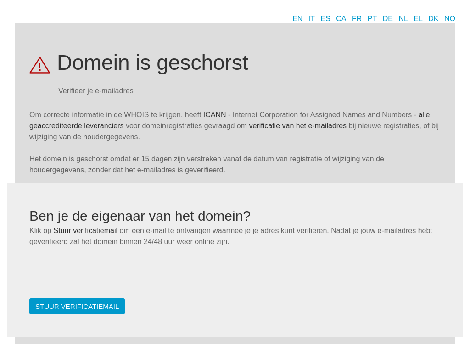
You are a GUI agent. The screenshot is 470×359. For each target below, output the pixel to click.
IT (311, 19)
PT (372, 19)
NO (449, 19)
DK (433, 19)
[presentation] (99, 280)
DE (388, 19)
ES (325, 19)
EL (418, 19)
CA (341, 19)
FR (357, 19)
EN (297, 19)
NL (403, 19)
